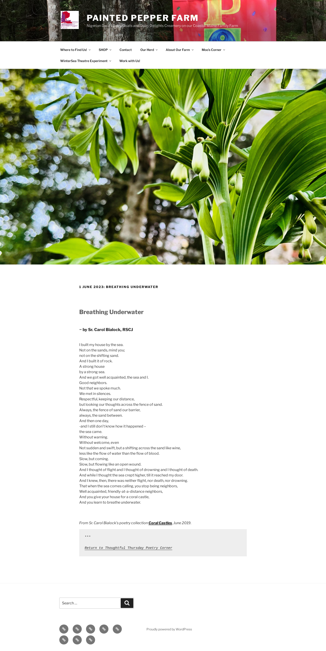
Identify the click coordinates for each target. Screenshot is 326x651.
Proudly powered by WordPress (169, 629)
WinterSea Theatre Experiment (86, 61)
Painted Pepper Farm (143, 18)
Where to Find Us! (75, 50)
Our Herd (149, 50)
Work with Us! (129, 61)
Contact (126, 50)
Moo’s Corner (214, 50)
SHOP (105, 50)
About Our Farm (180, 50)
